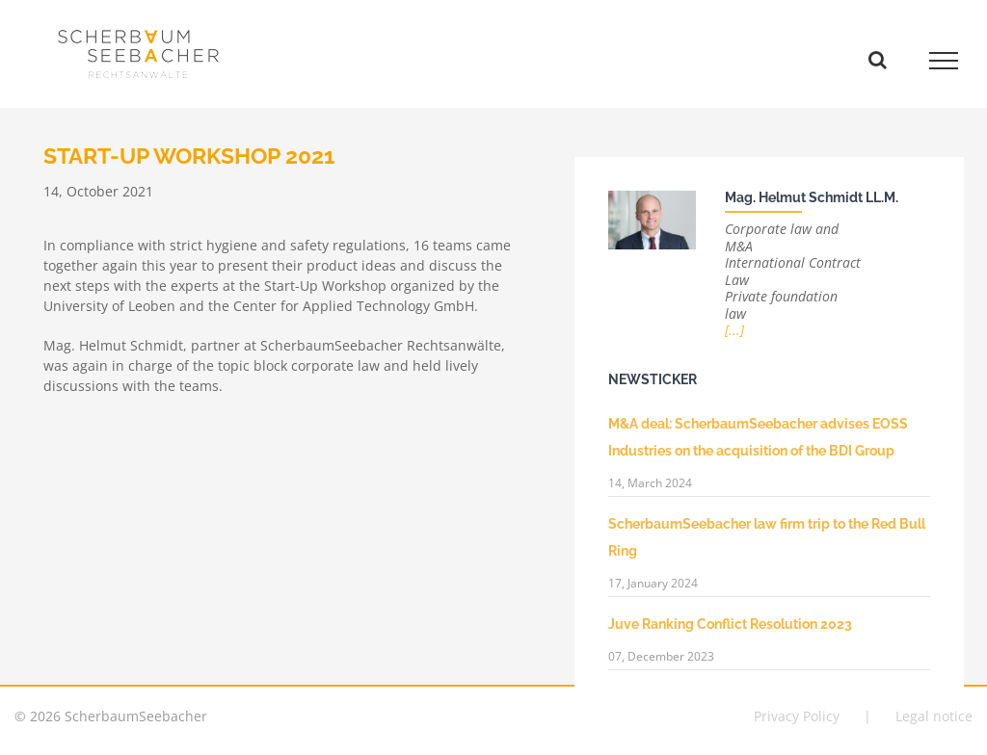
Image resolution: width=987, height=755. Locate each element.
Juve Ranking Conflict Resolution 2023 (730, 624)
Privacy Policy (797, 716)
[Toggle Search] (877, 59)
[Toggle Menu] (944, 60)
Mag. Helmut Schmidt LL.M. (811, 197)
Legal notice (934, 716)
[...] (734, 330)
